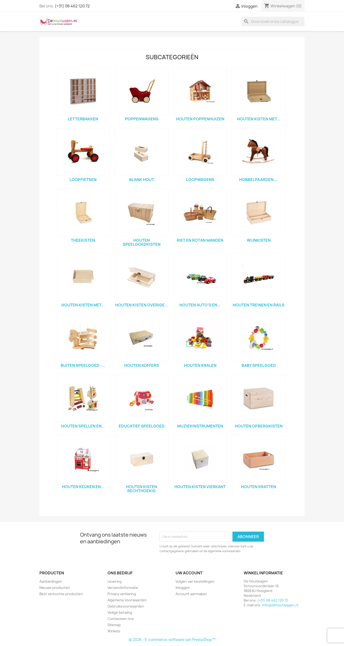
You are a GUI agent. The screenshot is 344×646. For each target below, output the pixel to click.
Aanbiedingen (50, 581)
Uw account (189, 573)
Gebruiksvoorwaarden (126, 606)
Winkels (114, 631)
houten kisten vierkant (200, 486)
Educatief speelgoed (142, 426)
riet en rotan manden (200, 240)
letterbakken (83, 119)
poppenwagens (141, 119)
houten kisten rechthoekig (141, 489)
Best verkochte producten (61, 594)
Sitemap (114, 625)
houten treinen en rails (259, 305)
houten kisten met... (258, 119)
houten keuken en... (83, 486)
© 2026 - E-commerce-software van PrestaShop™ (172, 639)
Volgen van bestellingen (195, 581)
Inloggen (183, 587)
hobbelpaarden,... (258, 179)
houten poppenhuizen (200, 119)
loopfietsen (83, 179)
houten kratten (258, 486)
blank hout (141, 179)
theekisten (83, 240)
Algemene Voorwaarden (127, 600)
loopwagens (200, 179)
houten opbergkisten (259, 426)
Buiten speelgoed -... (83, 365)
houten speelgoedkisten (142, 242)
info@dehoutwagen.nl (280, 605)
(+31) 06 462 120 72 (72, 6)
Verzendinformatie (123, 587)
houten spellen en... (83, 426)
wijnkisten (259, 240)
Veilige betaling (120, 612)
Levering (115, 581)
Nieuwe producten (54, 587)
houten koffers (141, 365)
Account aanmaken (191, 594)
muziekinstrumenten (200, 426)
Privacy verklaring (122, 594)
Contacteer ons (121, 618)
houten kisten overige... (141, 305)
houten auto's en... (200, 305)
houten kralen (200, 365)
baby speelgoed (259, 365)
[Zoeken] (273, 21)
